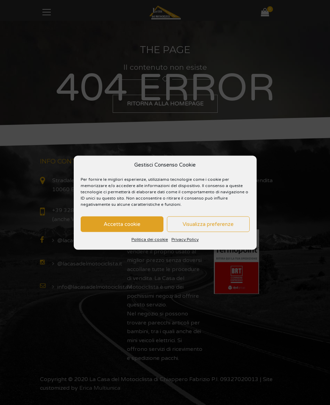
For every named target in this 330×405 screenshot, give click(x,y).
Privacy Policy (185, 239)
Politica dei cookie (149, 239)
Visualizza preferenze (208, 224)
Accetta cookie (122, 224)
